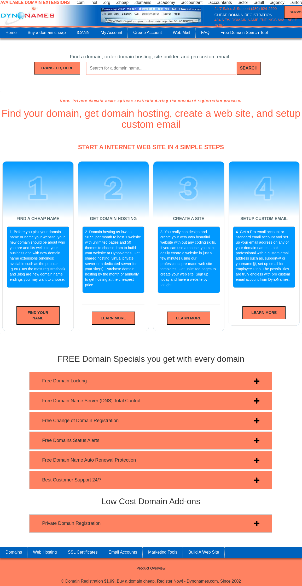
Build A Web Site (203, 552)
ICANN (83, 32)
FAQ (205, 32)
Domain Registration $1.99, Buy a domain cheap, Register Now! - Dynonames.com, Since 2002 (153, 581)
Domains (13, 552)
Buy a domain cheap (47, 32)
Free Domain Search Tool (244, 32)
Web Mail (181, 32)
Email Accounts (123, 552)
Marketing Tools (162, 552)
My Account (111, 32)
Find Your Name (38, 315)
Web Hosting (45, 552)
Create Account (147, 32)
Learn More (113, 318)
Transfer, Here (56, 68)
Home (11, 32)
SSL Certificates (82, 552)
